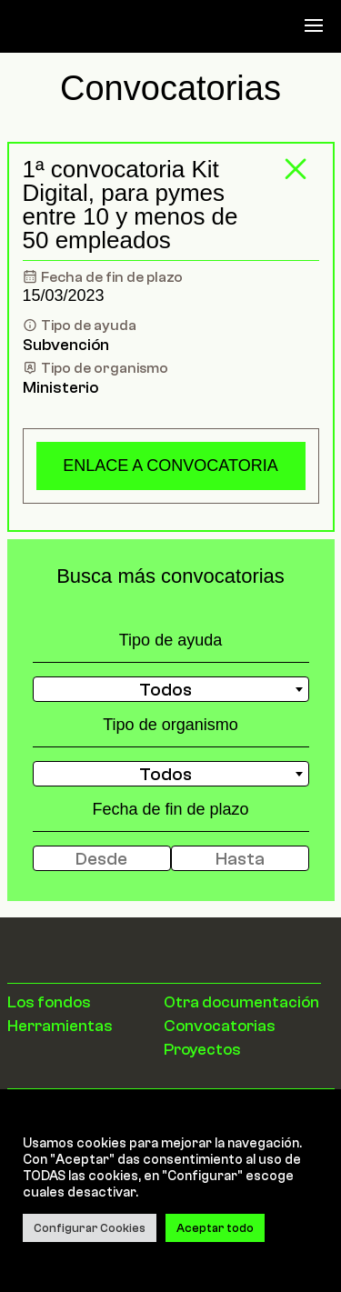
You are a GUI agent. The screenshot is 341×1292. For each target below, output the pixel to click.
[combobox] (171, 689)
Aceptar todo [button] (215, 1228)
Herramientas (60, 1026)
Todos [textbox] (165, 689)
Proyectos (202, 1049)
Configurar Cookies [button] (89, 1228)
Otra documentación (241, 1002)
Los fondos (49, 1002)
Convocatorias (220, 1026)
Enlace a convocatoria (170, 465)
